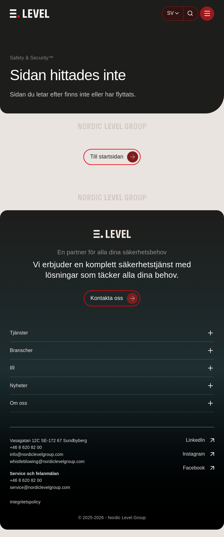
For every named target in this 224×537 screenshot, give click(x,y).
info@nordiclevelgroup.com (36, 454)
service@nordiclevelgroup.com (40, 487)
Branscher (21, 350)
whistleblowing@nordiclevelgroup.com (47, 461)
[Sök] (190, 13)
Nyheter (18, 385)
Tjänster (19, 332)
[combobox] (172, 13)
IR (12, 368)
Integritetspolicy (25, 501)
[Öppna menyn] (207, 13)
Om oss (18, 403)
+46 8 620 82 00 (26, 447)
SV (170, 13)
